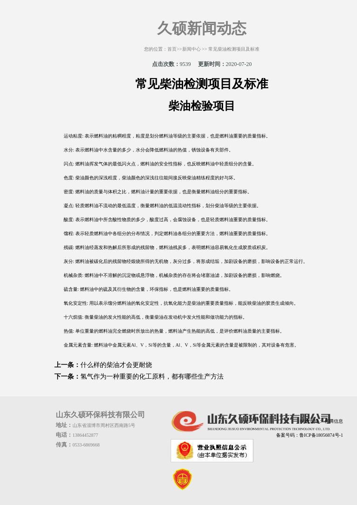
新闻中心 (191, 49)
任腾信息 (333, 421)
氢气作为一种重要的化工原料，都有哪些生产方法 (152, 376)
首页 (172, 49)
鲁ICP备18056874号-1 (321, 435)
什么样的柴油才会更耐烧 (116, 364)
